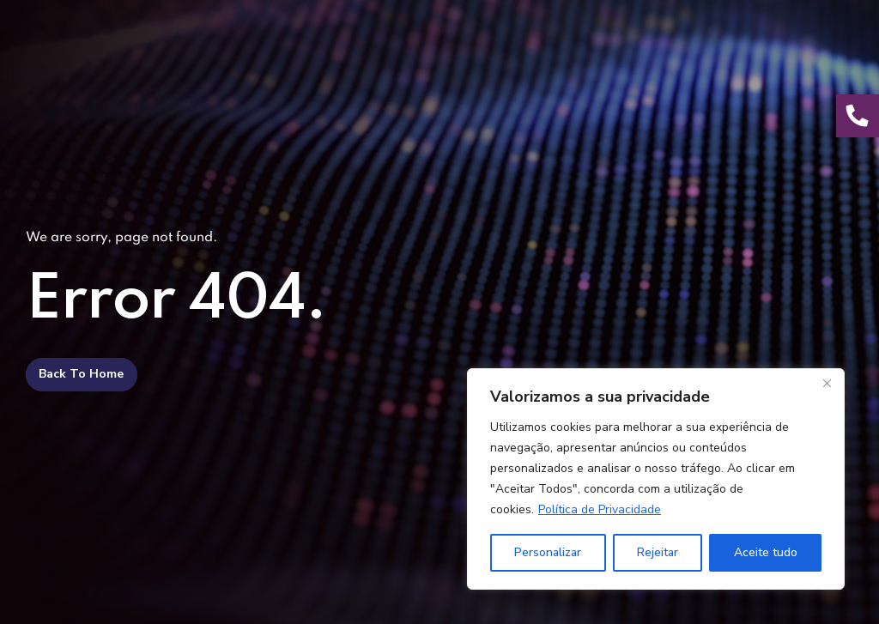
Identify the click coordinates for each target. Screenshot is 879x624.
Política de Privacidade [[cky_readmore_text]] (599, 509)
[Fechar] (826, 383)
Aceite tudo (765, 552)
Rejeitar (657, 552)
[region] (656, 479)
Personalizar (547, 552)
